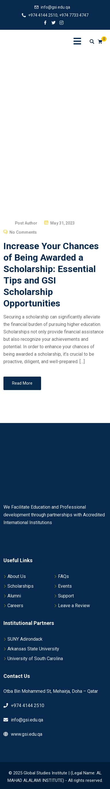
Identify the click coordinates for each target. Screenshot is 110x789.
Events (65, 586)
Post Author (26, 223)
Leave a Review (74, 605)
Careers (15, 605)
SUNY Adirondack (25, 639)
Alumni (14, 596)
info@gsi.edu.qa (55, 7)
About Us (16, 576)
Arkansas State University (33, 649)
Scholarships (20, 586)
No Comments (23, 232)
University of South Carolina (35, 658)
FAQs (63, 576)
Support (66, 596)
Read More (22, 383)
